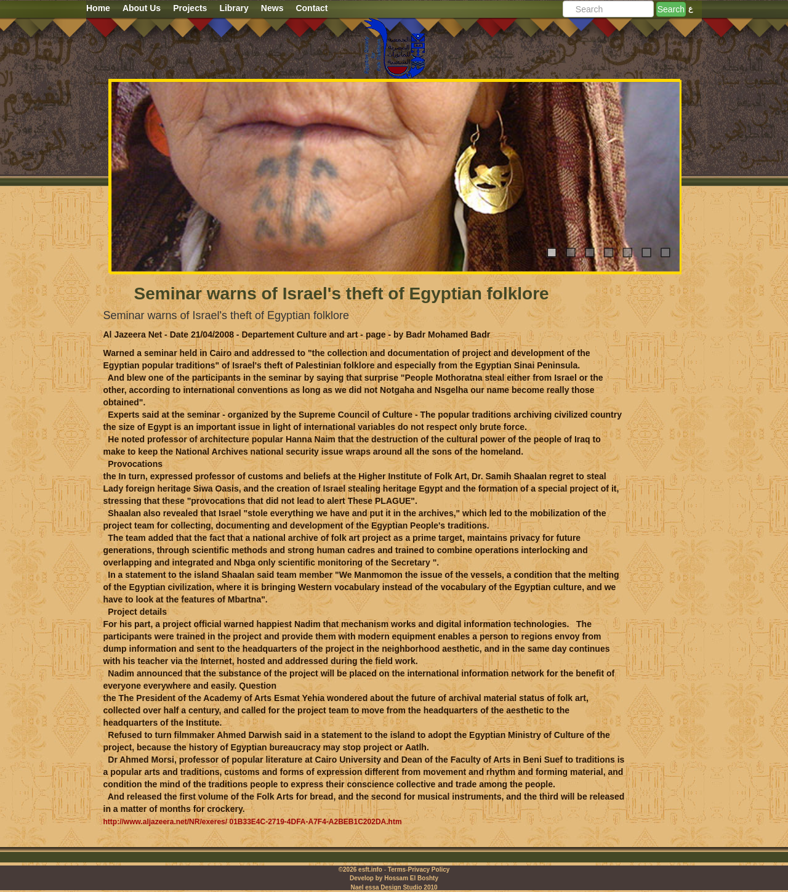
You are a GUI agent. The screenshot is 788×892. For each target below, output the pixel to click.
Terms (397, 869)
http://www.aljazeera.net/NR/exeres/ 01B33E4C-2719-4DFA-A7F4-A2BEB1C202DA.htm (252, 821)
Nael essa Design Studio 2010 (393, 887)
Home (98, 8)
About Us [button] (142, 8)
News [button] (272, 8)
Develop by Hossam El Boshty (394, 878)
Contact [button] (312, 8)
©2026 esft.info (360, 869)
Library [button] (233, 8)
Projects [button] (190, 8)
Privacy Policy (428, 869)
